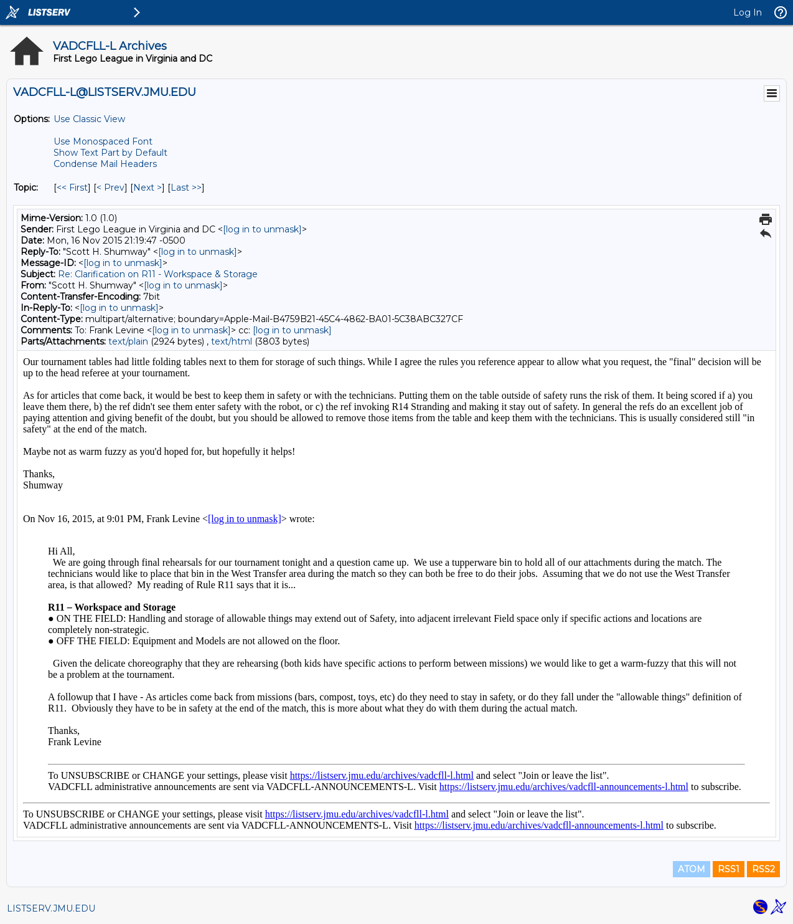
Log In (747, 12)
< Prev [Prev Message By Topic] (110, 187)
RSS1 (728, 869)
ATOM (691, 869)
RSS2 (763, 869)
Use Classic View (89, 119)
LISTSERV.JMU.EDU (51, 908)
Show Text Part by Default (110, 152)
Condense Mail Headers (105, 163)
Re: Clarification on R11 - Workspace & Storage (158, 274)
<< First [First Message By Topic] (72, 187)
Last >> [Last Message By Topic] (186, 187)
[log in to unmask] (262, 229)
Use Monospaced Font (103, 141)
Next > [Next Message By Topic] (147, 187)
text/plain (128, 341)
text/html (231, 341)
